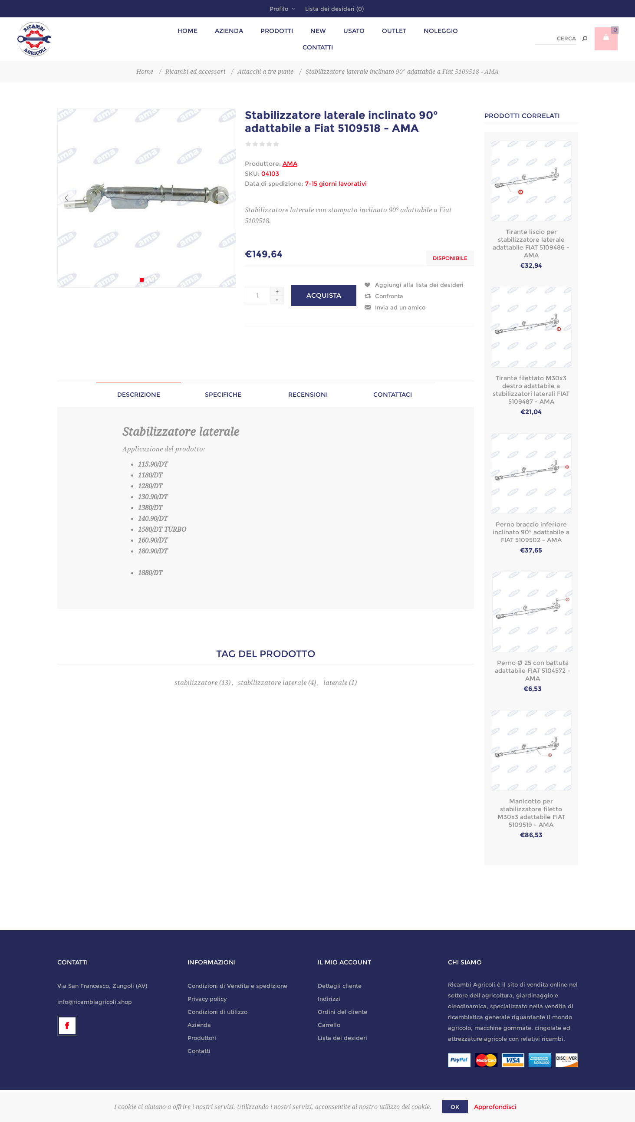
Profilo (279, 8)
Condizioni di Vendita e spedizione (237, 985)
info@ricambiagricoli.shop (94, 1001)
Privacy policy (207, 998)
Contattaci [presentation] (392, 394)
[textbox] (555, 39)
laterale (335, 683)
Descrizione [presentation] (138, 394)
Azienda (199, 1024)
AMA (290, 164)
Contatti (199, 1050)
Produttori (202, 1037)
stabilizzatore (195, 683)
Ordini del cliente (342, 1011)
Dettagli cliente (340, 985)
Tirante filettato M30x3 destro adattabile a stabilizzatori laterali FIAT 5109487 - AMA (531, 389)
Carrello (329, 1024)
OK (455, 1106)
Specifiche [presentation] (223, 394)
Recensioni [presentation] (308, 394)
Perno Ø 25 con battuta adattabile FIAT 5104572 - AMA (532, 670)
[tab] (138, 394)
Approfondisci (495, 1107)
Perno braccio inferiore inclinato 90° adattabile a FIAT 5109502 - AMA (531, 532)
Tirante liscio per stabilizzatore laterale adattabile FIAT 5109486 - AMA (531, 243)
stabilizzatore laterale (272, 683)
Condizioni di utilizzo (217, 1011)
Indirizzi (329, 998)
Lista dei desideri (342, 1037)
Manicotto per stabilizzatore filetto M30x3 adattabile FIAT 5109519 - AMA (531, 813)
